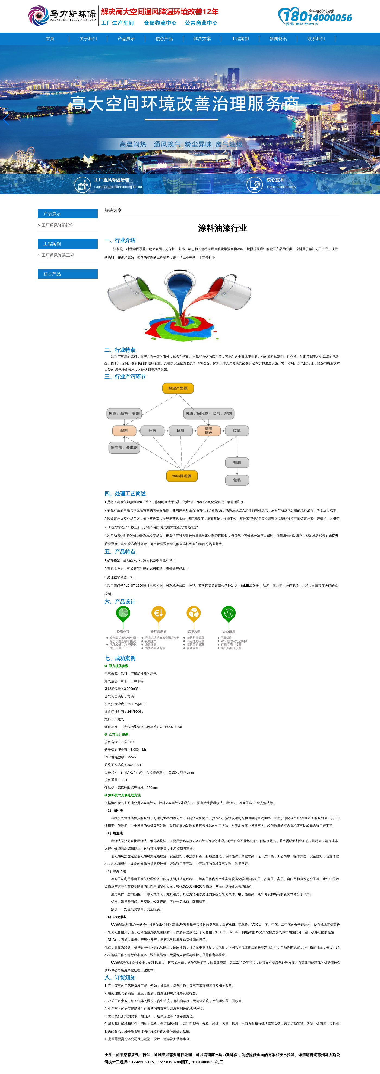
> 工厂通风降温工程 (56, 255)
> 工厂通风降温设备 (56, 225)
